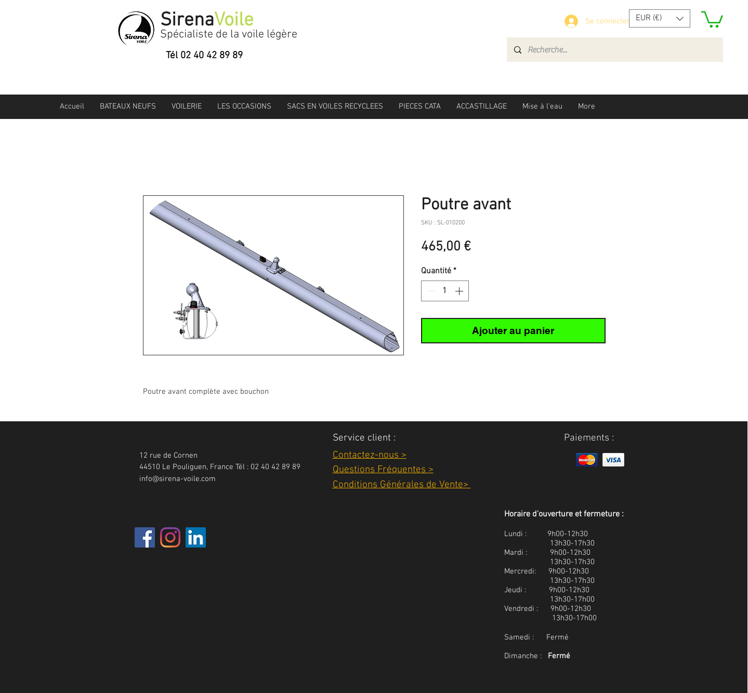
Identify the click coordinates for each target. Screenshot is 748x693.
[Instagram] (170, 537)
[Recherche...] (614, 49)
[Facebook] (145, 537)
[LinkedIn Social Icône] (196, 537)
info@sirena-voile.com (177, 479)
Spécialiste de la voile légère (228, 35)
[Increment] (460, 291)
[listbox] (659, 18)
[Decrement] (430, 291)
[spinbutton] (445, 291)
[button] (659, 18)
